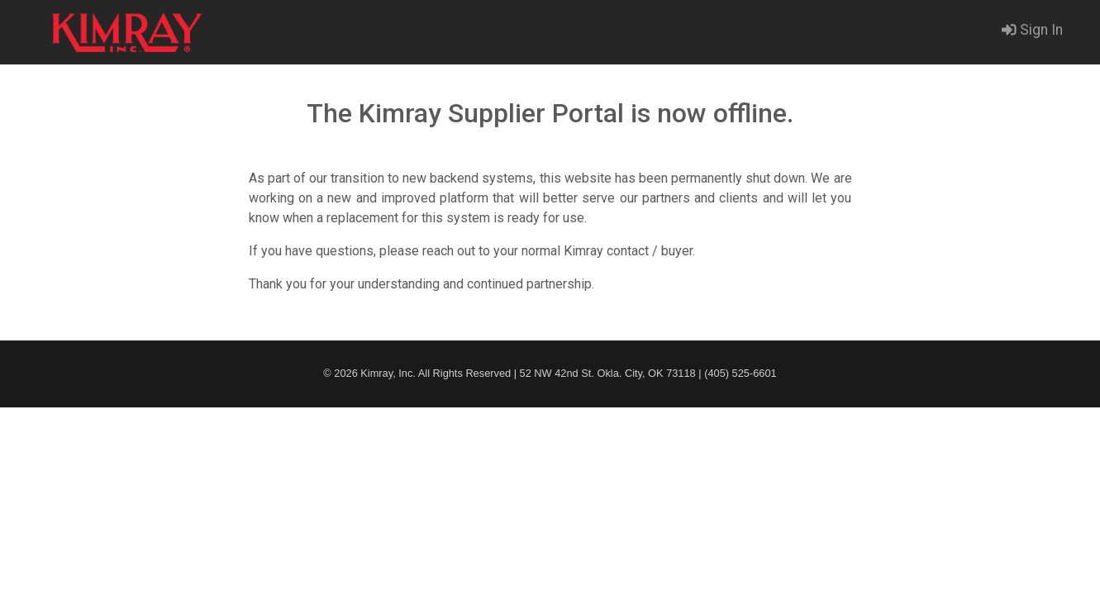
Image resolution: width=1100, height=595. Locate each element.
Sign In (1032, 29)
